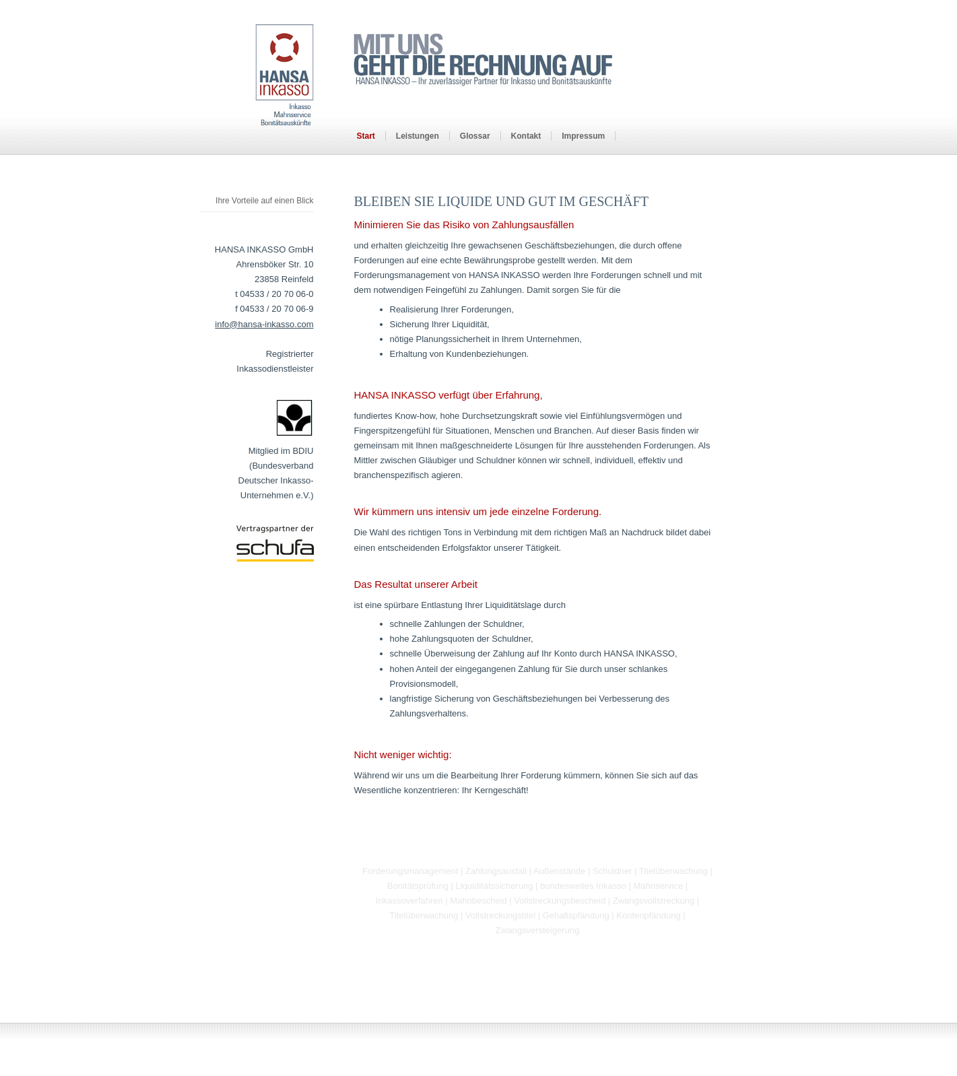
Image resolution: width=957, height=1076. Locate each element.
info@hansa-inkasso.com (264, 324)
